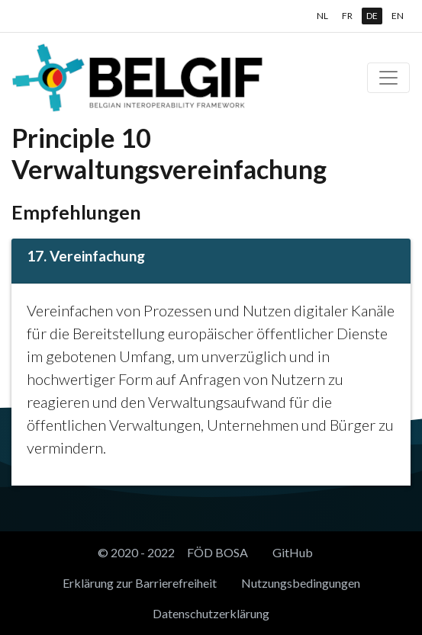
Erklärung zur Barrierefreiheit (140, 583)
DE (372, 15)
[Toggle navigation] (388, 78)
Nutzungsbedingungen (300, 583)
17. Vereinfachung (86, 256)
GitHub (292, 552)
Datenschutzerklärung (211, 613)
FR (347, 15)
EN (397, 15)
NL (322, 15)
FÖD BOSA (217, 552)
